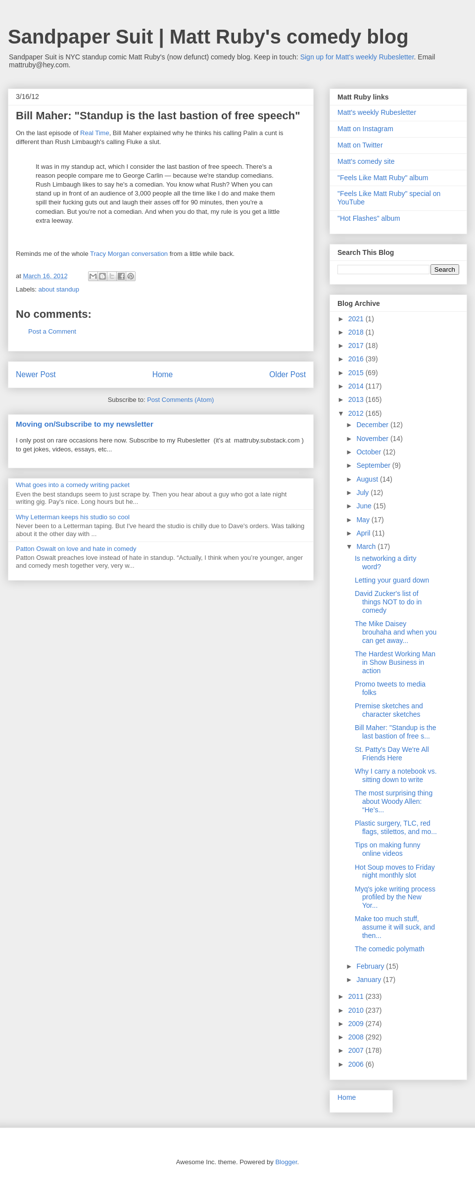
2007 (357, 1050)
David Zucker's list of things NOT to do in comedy (388, 602)
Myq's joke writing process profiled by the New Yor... (395, 897)
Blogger (286, 1162)
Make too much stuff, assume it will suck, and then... (395, 927)
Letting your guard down (392, 580)
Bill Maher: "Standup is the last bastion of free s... (395, 732)
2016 (357, 359)
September (374, 465)
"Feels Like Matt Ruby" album (382, 178)
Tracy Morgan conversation (129, 253)
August (368, 479)
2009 (357, 1024)
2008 (357, 1037)
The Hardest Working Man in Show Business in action (395, 662)
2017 (357, 345)
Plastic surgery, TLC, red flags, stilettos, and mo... (396, 827)
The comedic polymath (390, 949)
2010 (357, 1010)
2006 (357, 1064)
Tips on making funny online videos (388, 849)
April (364, 533)
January (369, 980)
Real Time (94, 133)
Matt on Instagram (365, 129)
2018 (357, 332)
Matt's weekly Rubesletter (376, 112)
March (367, 546)
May (363, 520)
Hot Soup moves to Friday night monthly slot (395, 871)
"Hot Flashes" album (368, 218)
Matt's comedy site (366, 161)
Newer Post (36, 374)
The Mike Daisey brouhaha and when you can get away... (395, 632)
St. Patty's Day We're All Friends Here (392, 753)
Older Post (287, 374)
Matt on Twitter (360, 145)
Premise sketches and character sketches (389, 710)
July (363, 492)
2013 (357, 399)
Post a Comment (52, 331)
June (364, 506)
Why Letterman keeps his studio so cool (73, 517)
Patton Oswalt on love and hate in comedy (76, 548)
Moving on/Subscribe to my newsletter (84, 424)
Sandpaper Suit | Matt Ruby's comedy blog (208, 37)
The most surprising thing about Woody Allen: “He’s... (393, 801)
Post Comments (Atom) (180, 399)
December (373, 425)
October (369, 452)
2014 (357, 386)
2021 (357, 319)
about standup (59, 289)
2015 (357, 373)
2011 (357, 996)
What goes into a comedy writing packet (73, 485)
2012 (357, 413)
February (371, 966)
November (373, 439)
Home (162, 374)
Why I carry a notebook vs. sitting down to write (396, 775)
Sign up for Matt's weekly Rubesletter (357, 57)
